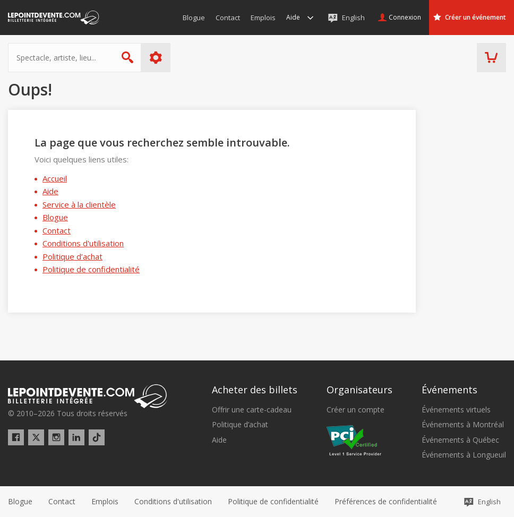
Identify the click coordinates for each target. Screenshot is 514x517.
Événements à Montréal (463, 424)
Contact (56, 230)
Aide (50, 191)
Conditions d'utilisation (83, 243)
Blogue (55, 217)
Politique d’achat (72, 256)
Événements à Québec (460, 440)
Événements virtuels (456, 410)
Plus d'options (155, 57)
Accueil (54, 178)
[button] (386, 501)
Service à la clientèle (79, 204)
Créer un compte (355, 410)
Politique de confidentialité (91, 269)
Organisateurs (359, 389)
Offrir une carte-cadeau (252, 410)
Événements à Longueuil (464, 455)
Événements (449, 389)
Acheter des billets (254, 389)
